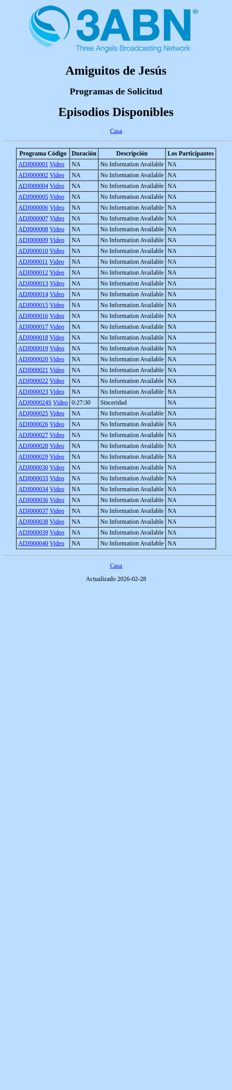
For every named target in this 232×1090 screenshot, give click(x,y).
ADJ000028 (33, 445)
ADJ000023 (33, 391)
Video (56, 164)
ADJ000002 (33, 175)
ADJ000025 (33, 413)
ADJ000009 (33, 240)
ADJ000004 (33, 186)
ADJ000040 (33, 543)
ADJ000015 (33, 305)
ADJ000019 (33, 348)
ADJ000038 (33, 521)
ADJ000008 (33, 229)
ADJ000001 (33, 164)
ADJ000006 (33, 207)
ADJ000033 (33, 478)
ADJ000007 (33, 218)
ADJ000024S (34, 402)
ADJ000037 (33, 510)
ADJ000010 (33, 251)
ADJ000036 (33, 500)
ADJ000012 (33, 272)
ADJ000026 (33, 424)
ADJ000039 (33, 532)
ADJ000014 (33, 294)
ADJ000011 (33, 261)
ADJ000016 (33, 316)
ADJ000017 (33, 326)
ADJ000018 (33, 337)
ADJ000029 (33, 456)
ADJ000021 (33, 370)
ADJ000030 (33, 467)
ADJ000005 (33, 196)
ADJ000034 (33, 489)
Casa (116, 131)
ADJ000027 (33, 435)
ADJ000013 (33, 283)
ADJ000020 (33, 359)
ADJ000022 (33, 381)
